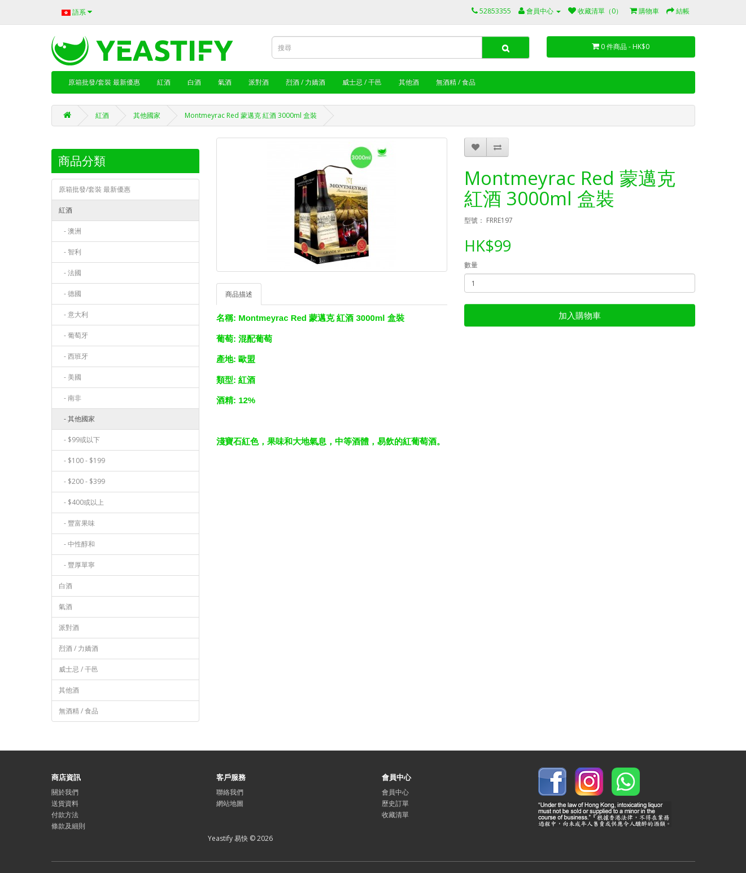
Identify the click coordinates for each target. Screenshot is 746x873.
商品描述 (238, 294)
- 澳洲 (70, 231)
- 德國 (70, 293)
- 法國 (70, 272)
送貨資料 (64, 803)
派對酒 (258, 82)
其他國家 (146, 115)
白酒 (194, 82)
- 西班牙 (73, 356)
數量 (471, 265)
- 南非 (70, 398)
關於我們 (64, 792)
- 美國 (70, 377)
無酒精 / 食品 (455, 82)
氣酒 (225, 82)
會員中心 (395, 792)
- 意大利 (73, 314)
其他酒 (409, 82)
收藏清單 (395, 814)
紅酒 (164, 82)
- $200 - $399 (82, 481)
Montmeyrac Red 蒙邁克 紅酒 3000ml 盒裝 (251, 115)
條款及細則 (68, 826)
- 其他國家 (77, 419)
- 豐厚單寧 (77, 565)
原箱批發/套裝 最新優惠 (104, 82)
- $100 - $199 (82, 460)
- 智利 (70, 252)
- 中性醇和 (77, 544)
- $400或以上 (81, 502)
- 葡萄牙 (73, 335)
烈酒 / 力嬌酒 (305, 82)
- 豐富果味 (77, 523)
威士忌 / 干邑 (362, 82)
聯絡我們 (229, 792)
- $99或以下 (79, 439)
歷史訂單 (395, 803)
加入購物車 (580, 315)
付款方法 (64, 814)
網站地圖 (229, 803)
